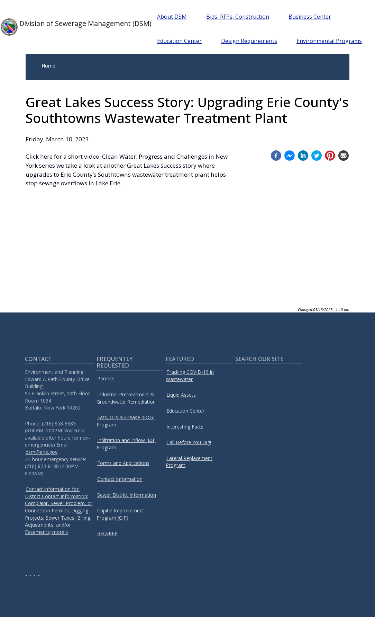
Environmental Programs (331, 41)
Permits (106, 378)
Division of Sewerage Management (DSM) (69, 27)
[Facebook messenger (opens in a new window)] (289, 154)
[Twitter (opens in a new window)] (316, 154)
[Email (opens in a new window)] (343, 154)
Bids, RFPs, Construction (240, 16)
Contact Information (120, 479)
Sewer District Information (126, 495)
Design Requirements (251, 41)
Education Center (181, 41)
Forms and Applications (123, 463)
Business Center (312, 16)
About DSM (174, 16)
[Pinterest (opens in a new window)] (330, 154)
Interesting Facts (184, 426)
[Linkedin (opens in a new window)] (303, 154)
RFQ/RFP (107, 533)
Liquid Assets (181, 394)
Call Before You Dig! (188, 442)
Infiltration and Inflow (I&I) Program (126, 444)
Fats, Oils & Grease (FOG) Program (126, 421)
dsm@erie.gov (41, 452)
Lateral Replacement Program (189, 462)
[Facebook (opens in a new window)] (276, 154)
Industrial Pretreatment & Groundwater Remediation (126, 398)
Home (48, 65)
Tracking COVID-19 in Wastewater (190, 375)
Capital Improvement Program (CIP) (120, 514)
